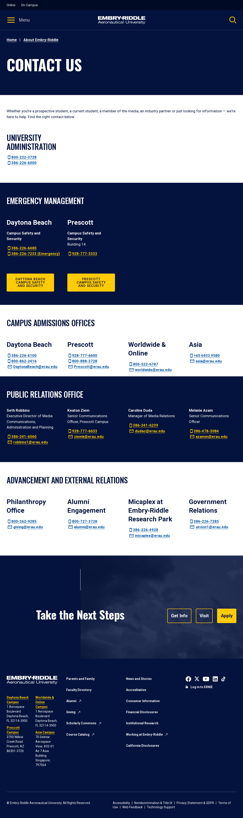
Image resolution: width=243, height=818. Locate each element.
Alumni (71, 701)
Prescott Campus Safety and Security (91, 282)
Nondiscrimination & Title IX (153, 803)
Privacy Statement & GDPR (195, 803)
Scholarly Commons (81, 723)
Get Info (180, 616)
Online (11, 5)
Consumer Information (143, 701)
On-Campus (29, 5)
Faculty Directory (78, 690)
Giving (71, 712)
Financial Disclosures (142, 712)
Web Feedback (132, 807)
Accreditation (136, 690)
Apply (227, 616)
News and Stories (139, 679)
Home (12, 40)
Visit (204, 616)
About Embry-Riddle (40, 40)
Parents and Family (80, 679)
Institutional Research (142, 723)
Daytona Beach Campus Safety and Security (30, 282)
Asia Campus (45, 732)
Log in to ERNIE (202, 687)
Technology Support (161, 807)
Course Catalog (77, 734)
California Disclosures (142, 745)
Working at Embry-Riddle (144, 734)
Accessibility (121, 803)
